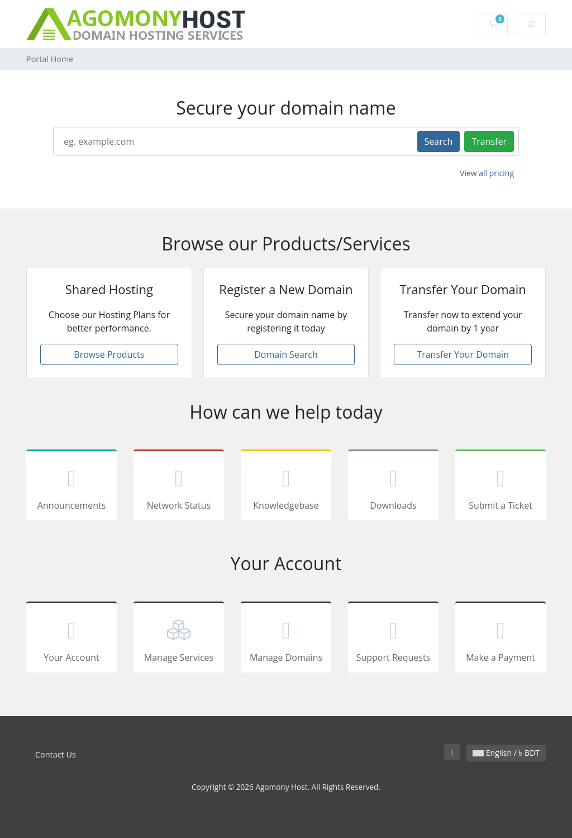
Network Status (179, 487)
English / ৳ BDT (506, 752)
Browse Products (109, 354)
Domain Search (286, 354)
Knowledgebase (286, 487)
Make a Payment (500, 639)
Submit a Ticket (500, 487)
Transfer (489, 141)
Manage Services (179, 639)
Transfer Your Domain (463, 354)
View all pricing (487, 173)
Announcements (71, 487)
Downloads (393, 487)
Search (439, 141)
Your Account (71, 639)
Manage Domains (286, 639)
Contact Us (55, 754)
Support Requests (393, 639)
